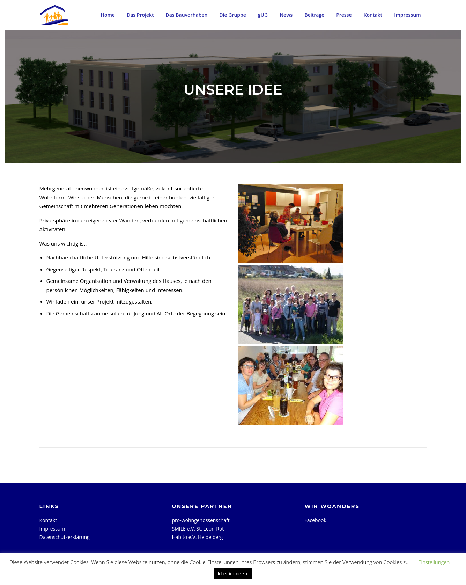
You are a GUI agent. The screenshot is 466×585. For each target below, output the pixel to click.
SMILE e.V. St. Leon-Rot (198, 528)
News (286, 15)
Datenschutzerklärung (64, 537)
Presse (344, 15)
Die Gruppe (232, 15)
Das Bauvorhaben (187, 15)
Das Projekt (140, 15)
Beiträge (314, 15)
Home (108, 15)
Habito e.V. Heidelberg (197, 537)
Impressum (407, 15)
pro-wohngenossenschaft (201, 520)
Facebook (315, 520)
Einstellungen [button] (434, 561)
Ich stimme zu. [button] (233, 573)
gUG (263, 15)
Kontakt (373, 15)
